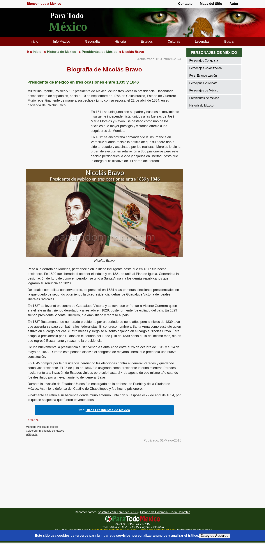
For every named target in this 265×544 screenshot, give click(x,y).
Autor (233, 4)
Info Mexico (61, 41)
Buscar (229, 41)
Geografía (92, 41)
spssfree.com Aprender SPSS (117, 512)
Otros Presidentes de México (108, 410)
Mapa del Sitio (211, 4)
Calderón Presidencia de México (45, 430)
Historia (120, 41)
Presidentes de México (204, 98)
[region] (57, 138)
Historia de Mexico (201, 105)
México (68, 26)
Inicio (34, 41)
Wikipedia (31, 434)
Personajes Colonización (205, 68)
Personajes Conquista (203, 60)
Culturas (174, 41)
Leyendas (202, 41)
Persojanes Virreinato (203, 83)
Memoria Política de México (42, 426)
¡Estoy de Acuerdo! (214, 536)
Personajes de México (203, 90)
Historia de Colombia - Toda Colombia (165, 512)
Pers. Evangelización (203, 75)
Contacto (185, 4)
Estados (147, 41)
